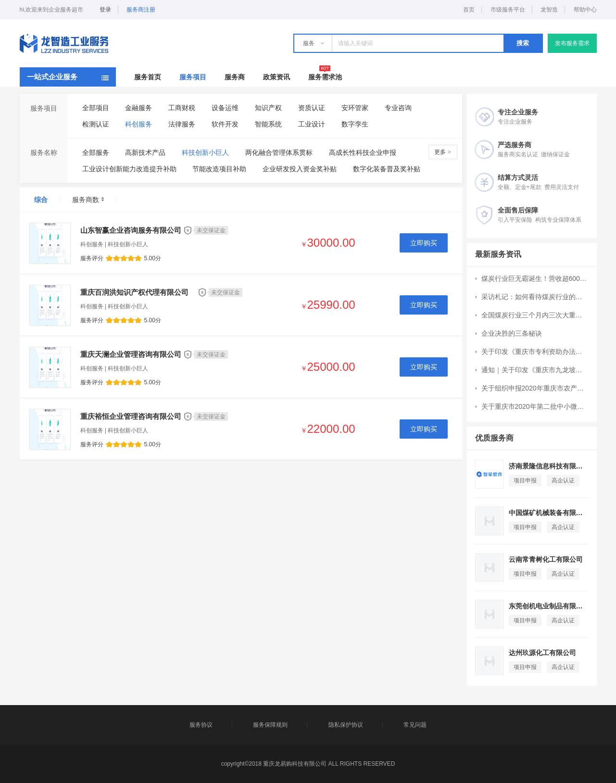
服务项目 (192, 77)
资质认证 (311, 108)
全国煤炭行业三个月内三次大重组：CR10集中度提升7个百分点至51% (534, 315)
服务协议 (201, 724)
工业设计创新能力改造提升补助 (129, 169)
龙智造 (549, 9)
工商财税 (181, 108)
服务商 (235, 77)
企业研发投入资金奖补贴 (300, 169)
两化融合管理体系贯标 (279, 152)
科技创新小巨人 (205, 152)
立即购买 (423, 243)
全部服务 (95, 152)
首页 (469, 9)
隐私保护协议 (345, 724)
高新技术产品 (145, 152)
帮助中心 (585, 9)
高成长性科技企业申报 (362, 152)
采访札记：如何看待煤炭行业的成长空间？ (534, 297)
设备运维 (225, 108)
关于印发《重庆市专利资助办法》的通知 (534, 351)
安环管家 (354, 108)
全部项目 (95, 108)
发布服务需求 (572, 43)
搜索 (522, 43)
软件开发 (225, 124)
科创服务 (138, 124)
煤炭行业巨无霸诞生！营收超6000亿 (534, 278)
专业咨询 (398, 108)
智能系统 (268, 124)
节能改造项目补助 (219, 169)
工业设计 (311, 124)
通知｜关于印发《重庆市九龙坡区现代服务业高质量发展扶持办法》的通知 (534, 370)
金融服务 (138, 108)
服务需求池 (325, 77)
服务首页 (147, 77)
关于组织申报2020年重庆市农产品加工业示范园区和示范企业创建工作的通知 (534, 388)
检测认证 (95, 124)
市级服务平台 (507, 9)
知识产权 (268, 108)
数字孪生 (354, 124)
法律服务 (181, 124)
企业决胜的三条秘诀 (511, 333)
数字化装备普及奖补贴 (386, 169)
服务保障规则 (270, 724)
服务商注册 (140, 9)
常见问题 (415, 724)
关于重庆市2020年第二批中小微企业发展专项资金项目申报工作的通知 (534, 406)
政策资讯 (276, 77)
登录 (105, 9)
